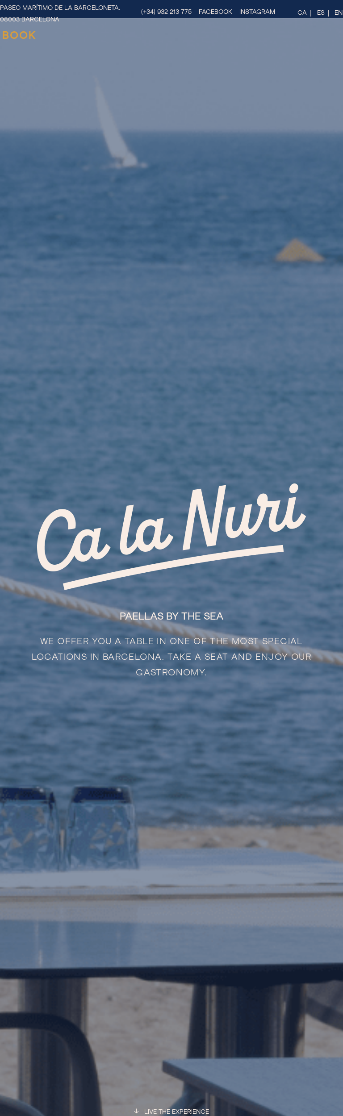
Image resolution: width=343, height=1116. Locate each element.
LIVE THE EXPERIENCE (176, 1112)
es (321, 13)
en (339, 13)
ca (302, 13)
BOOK (19, 35)
